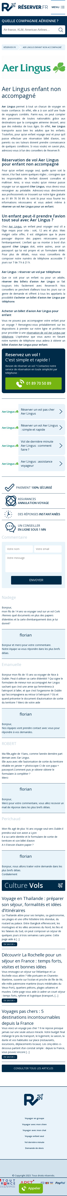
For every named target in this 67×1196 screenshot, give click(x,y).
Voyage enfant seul (34, 1136)
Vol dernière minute (34, 1142)
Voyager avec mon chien (34, 1124)
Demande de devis (34, 1148)
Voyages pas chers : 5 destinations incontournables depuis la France (31, 1017)
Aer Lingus (15, 226)
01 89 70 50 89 (33, 383)
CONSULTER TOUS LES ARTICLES (33, 1068)
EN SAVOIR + (9, 944)
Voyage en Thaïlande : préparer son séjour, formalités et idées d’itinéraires (33, 904)
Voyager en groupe (34, 1118)
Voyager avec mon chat (34, 1130)
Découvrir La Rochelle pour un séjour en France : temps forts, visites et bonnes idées (32, 961)
